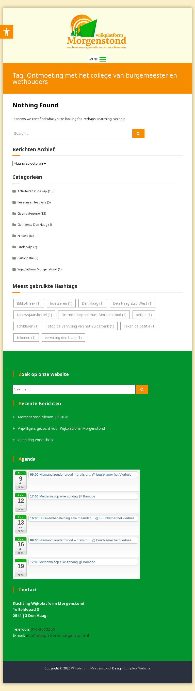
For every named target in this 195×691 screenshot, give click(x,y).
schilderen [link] (28, 326)
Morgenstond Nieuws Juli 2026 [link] (43, 416)
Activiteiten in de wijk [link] (32, 191)
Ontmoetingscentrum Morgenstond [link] (93, 314)
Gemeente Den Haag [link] (32, 224)
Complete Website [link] (136, 668)
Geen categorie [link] (29, 213)
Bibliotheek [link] (29, 303)
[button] (93, 59)
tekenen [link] (26, 337)
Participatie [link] (26, 258)
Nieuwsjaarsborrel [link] (34, 314)
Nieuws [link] (23, 236)
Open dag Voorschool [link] (36, 439)
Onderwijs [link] (25, 247)
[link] (6, 32)
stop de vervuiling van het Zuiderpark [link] (81, 326)
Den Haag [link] (93, 303)
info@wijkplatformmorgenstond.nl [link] (57, 635)
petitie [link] (144, 314)
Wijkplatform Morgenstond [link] (37, 269)
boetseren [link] (61, 303)
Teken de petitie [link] (140, 326)
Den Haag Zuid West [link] (133, 303)
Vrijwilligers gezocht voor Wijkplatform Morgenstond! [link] (62, 428)
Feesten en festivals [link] (32, 202)
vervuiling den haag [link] (63, 337)
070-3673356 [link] (43, 629)
